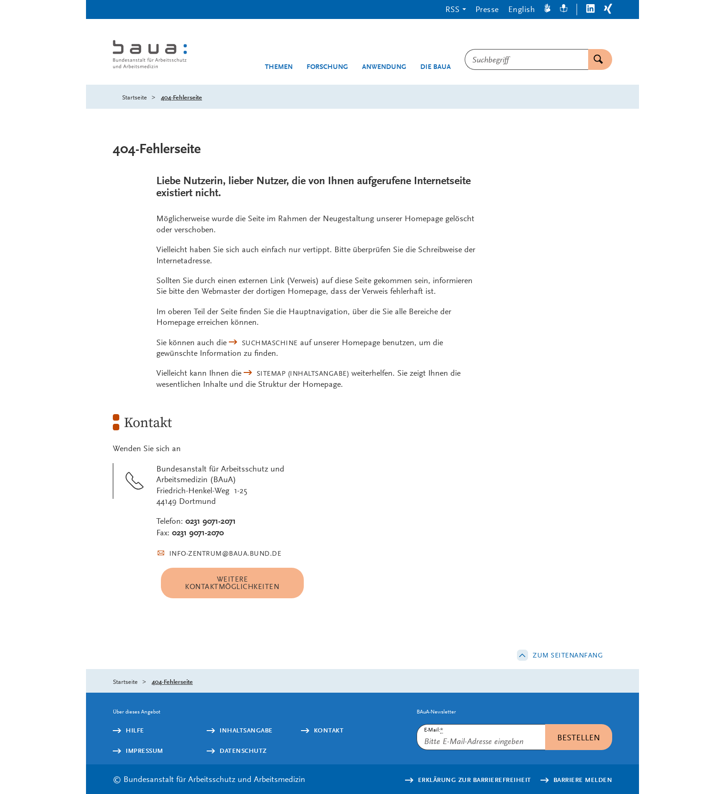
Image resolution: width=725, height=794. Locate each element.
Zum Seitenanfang (568, 655)
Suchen (595, 59)
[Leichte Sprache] (563, 9)
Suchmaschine (270, 343)
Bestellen (578, 737)
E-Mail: (433, 730)
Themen (279, 67)
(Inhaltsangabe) (303, 373)
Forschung (327, 67)
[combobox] (526, 59)
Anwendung (384, 67)
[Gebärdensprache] (547, 9)
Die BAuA (435, 67)
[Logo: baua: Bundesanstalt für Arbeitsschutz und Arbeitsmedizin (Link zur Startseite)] (167, 55)
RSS (452, 9)
